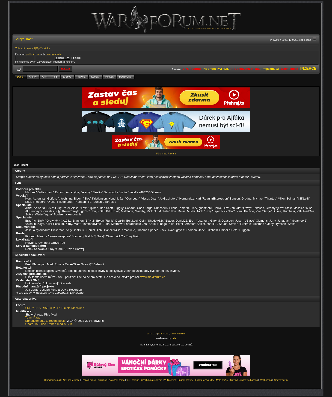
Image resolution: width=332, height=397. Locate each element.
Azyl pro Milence (71, 380)
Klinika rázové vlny (204, 380)
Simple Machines (73, 308)
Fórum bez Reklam (166, 153)
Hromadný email (52, 380)
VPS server (170, 380)
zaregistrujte (54, 53)
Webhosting (266, 380)
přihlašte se (33, 53)
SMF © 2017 (51, 308)
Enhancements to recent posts (45, 320)
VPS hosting (132, 380)
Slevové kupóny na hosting (244, 380)
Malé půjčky (222, 380)
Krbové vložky (281, 380)
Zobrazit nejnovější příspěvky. (32, 48)
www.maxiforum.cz (152, 277)
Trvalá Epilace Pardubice (94, 380)
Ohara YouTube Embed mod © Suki (49, 324)
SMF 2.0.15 (33, 308)
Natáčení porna (117, 380)
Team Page (32, 317)
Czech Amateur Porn (151, 380)
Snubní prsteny (185, 380)
